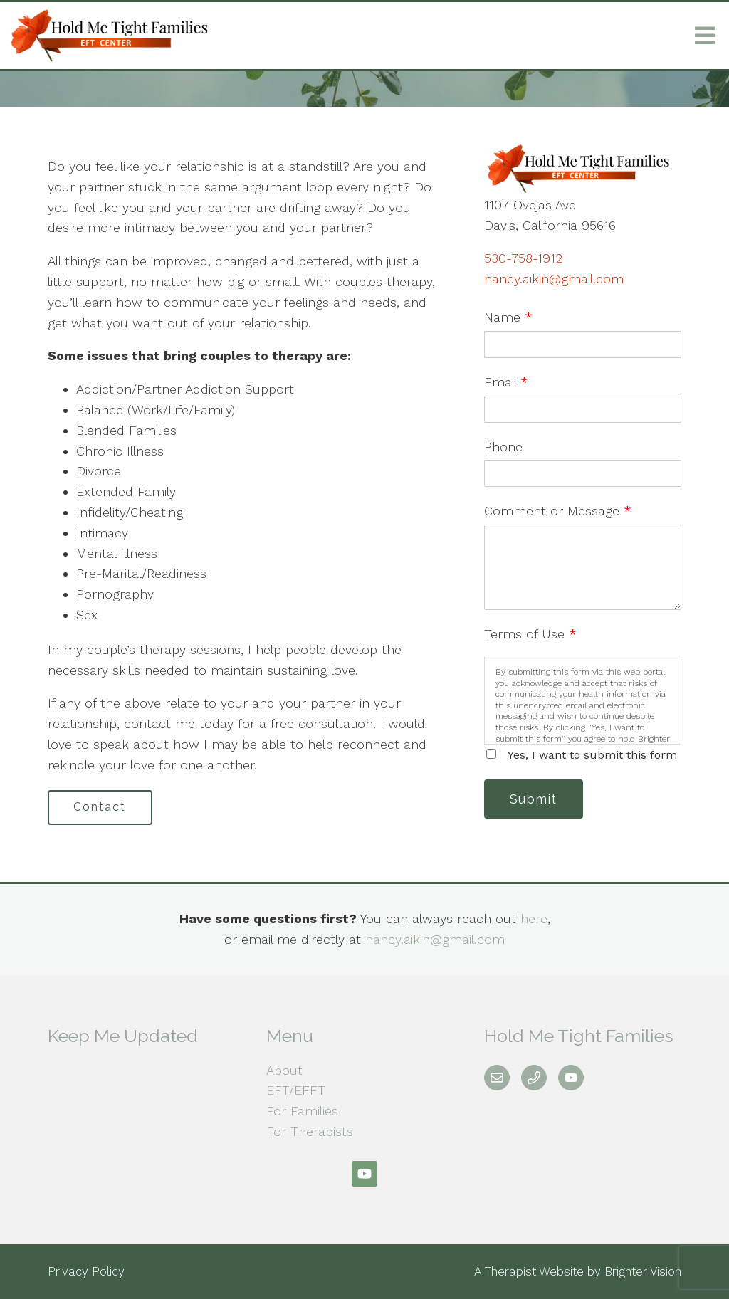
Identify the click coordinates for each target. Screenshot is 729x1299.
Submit (533, 799)
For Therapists (309, 1131)
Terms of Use (530, 633)
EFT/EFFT (295, 1090)
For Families (302, 1111)
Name (508, 317)
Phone (503, 446)
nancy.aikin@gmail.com (554, 278)
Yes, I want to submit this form (592, 755)
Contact (100, 807)
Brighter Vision (642, 1271)
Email (506, 381)
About (284, 1070)
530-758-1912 (523, 258)
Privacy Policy (86, 1271)
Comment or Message (557, 510)
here (533, 918)
